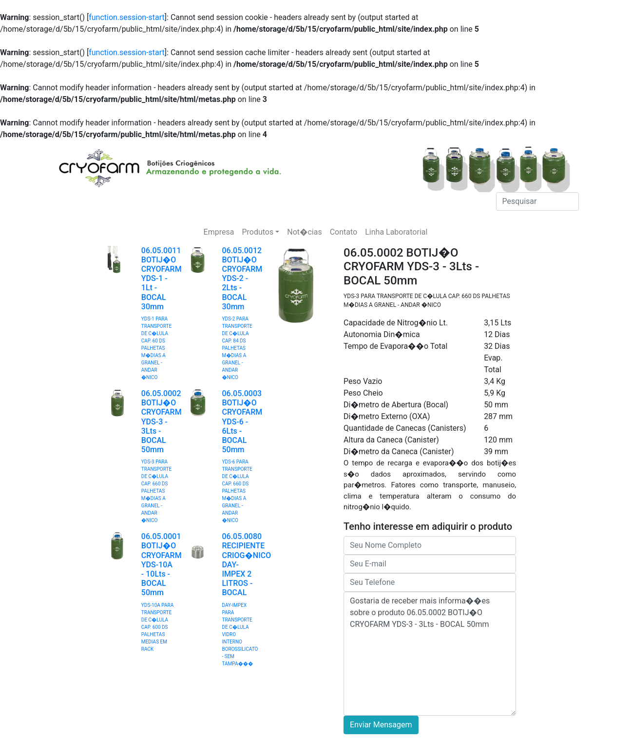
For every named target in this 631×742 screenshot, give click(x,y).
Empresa (219, 232)
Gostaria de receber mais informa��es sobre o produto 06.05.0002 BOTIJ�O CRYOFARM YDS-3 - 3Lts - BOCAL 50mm (430, 654)
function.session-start (127, 17)
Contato (344, 232)
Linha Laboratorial (396, 232)
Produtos (257, 232)
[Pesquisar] (537, 201)
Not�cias (304, 232)
